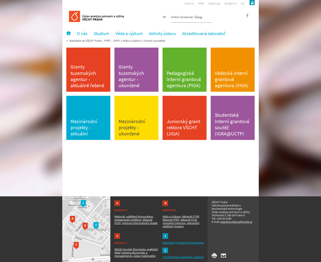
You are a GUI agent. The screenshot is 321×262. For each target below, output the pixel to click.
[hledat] (186, 17)
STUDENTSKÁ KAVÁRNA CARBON (183, 257)
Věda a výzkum (132, 40)
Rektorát (119, 216)
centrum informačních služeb (140, 223)
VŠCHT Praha (94, 40)
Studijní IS (230, 3)
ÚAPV (116, 40)
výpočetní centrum (174, 223)
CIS (242, 3)
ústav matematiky (145, 256)
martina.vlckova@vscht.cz (236, 222)
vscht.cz (189, 3)
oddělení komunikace (139, 216)
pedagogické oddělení (127, 220)
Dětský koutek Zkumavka (130, 249)
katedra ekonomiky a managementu (130, 254)
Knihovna (214, 3)
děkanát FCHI (189, 220)
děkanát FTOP (190, 216)
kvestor (179, 226)
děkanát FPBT (171, 220)
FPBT (201, 3)
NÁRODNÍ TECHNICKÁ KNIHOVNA (183, 243)
